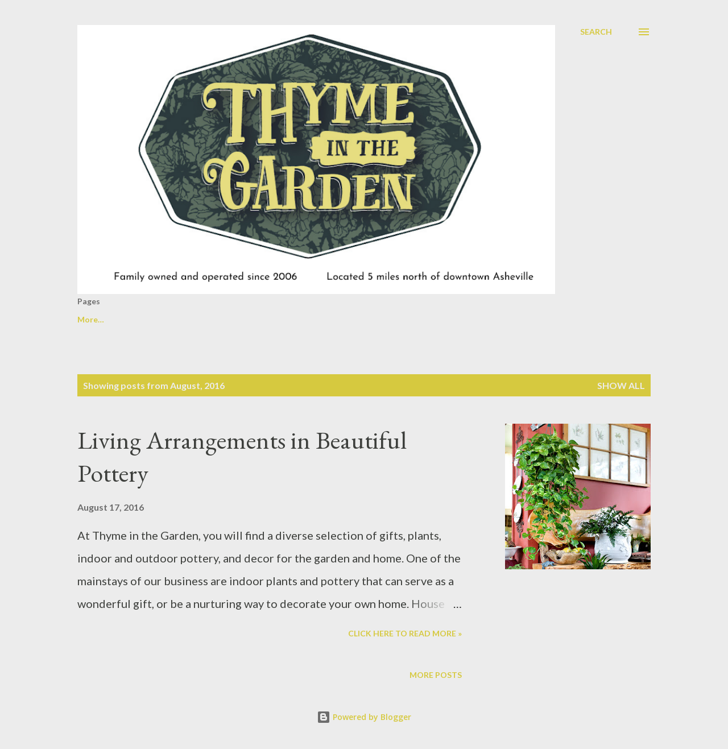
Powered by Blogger (364, 716)
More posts (436, 675)
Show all (621, 385)
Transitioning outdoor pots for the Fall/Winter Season (236, 319)
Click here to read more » (405, 633)
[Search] (596, 32)
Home (88, 319)
